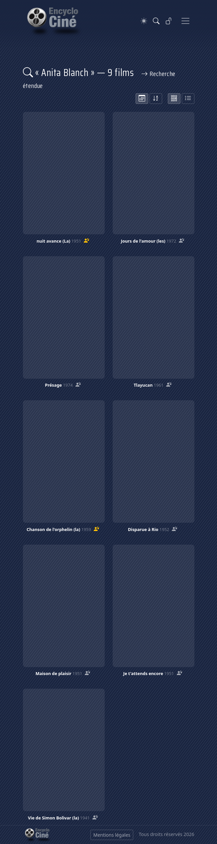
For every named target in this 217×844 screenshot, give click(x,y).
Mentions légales (112, 835)
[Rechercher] (156, 21)
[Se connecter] (169, 21)
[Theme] (144, 21)
